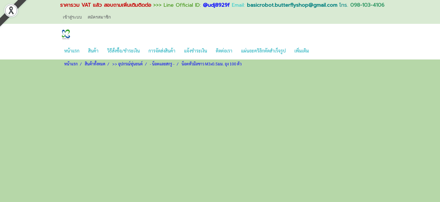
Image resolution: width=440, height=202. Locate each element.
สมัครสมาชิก (99, 17)
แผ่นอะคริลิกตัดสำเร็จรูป (263, 51)
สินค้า (93, 51)
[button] (318, 51)
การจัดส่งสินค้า (161, 51)
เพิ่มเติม (301, 51)
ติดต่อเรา (224, 51)
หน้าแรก (71, 51)
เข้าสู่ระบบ (72, 17)
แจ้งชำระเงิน (195, 51)
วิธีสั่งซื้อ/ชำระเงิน (123, 51)
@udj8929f (216, 5)
